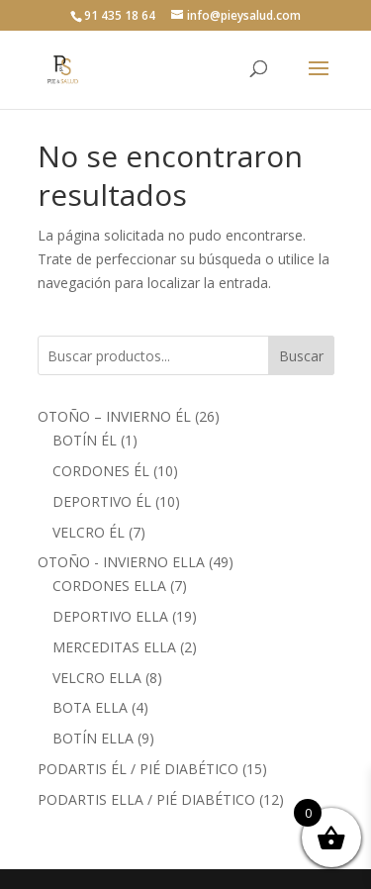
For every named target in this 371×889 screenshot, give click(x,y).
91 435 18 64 (119, 15)
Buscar (301, 355)
